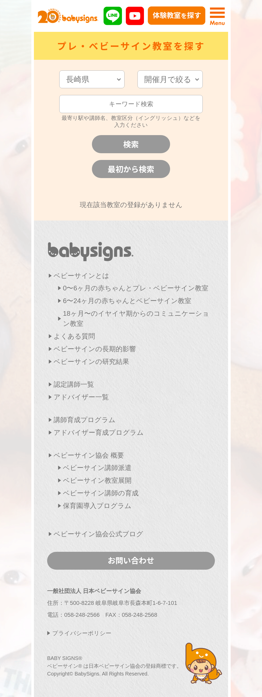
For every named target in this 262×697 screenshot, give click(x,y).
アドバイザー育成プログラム (99, 432)
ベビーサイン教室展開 (97, 480)
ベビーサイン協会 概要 (89, 455)
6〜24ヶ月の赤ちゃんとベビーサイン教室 (127, 301)
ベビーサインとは (81, 276)
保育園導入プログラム (97, 506)
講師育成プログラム (84, 420)
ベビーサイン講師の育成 (101, 493)
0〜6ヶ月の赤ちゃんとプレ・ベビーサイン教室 (135, 288)
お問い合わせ (131, 560)
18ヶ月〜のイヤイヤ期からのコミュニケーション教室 (136, 318)
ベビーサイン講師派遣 (97, 468)
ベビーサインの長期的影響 (95, 349)
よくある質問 (74, 336)
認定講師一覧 (74, 384)
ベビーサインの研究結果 (91, 361)
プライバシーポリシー (81, 633)
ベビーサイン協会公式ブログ (98, 534)
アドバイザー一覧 (81, 397)
